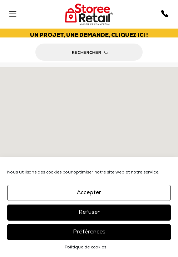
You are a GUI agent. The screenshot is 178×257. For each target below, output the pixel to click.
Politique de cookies (85, 248)
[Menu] (13, 12)
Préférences (89, 232)
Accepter (89, 193)
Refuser (89, 212)
